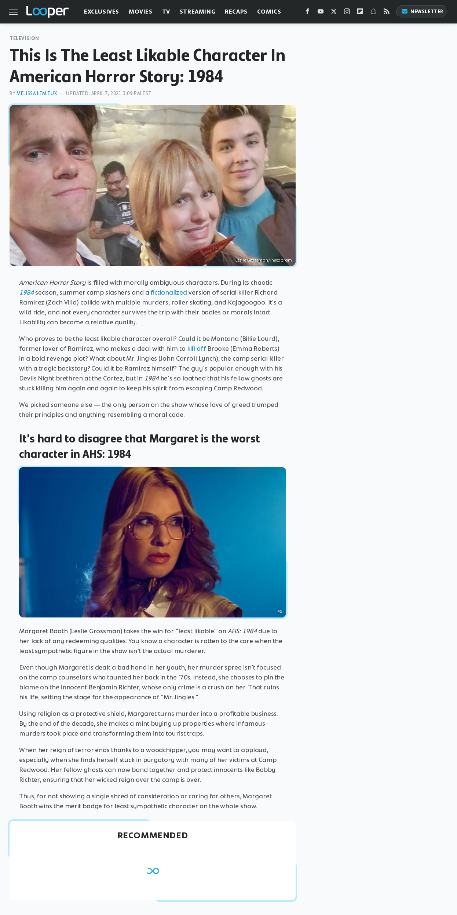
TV (166, 11)
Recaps (236, 11)
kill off (196, 348)
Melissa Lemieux (37, 93)
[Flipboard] (360, 13)
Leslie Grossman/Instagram (263, 260)
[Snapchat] (373, 13)
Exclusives (101, 11)
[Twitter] (333, 13)
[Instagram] (347, 13)
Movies (141, 11)
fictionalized (168, 292)
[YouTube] (320, 13)
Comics (269, 11)
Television (24, 38)
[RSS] (386, 13)
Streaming (197, 11)
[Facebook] (307, 13)
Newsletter (422, 11)
